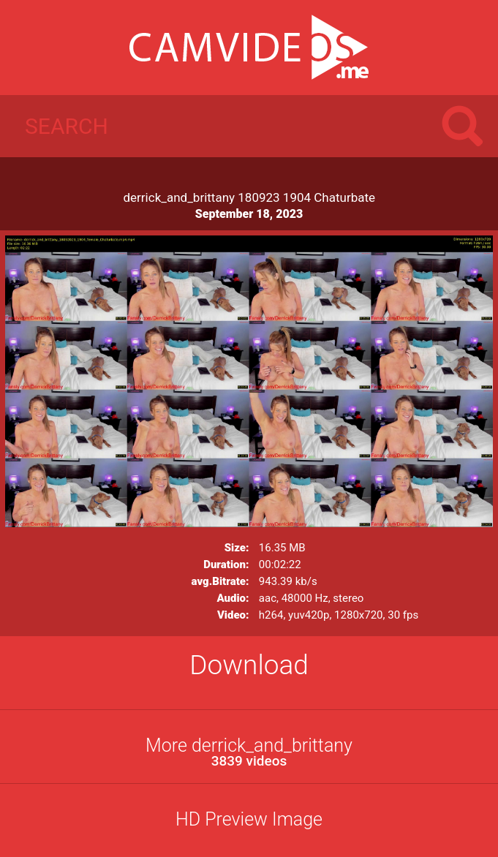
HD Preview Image (249, 819)
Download (249, 665)
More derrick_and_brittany (249, 752)
